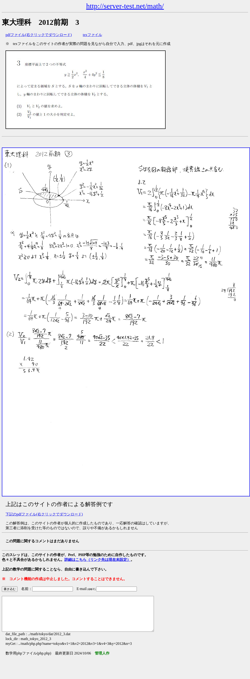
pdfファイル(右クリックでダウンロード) (39, 35)
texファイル (92, 35)
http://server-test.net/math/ (125, 6)
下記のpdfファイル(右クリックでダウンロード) (44, 514)
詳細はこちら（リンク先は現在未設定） (97, 560)
